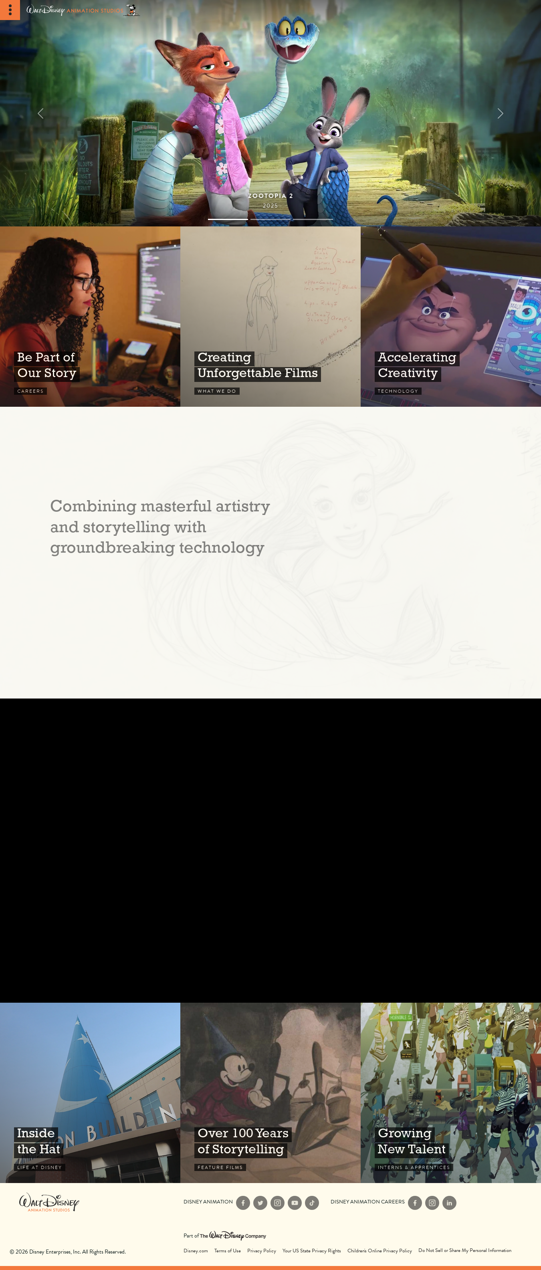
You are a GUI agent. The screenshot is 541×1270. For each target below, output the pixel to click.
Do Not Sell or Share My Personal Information (464, 1251)
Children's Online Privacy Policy (379, 1251)
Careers (90, 316)
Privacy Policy (261, 1251)
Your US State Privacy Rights (312, 1251)
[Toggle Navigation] (10, 10)
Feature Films (270, 1093)
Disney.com (196, 1251)
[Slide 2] (313, 219)
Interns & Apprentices (451, 1093)
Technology (451, 316)
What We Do (270, 316)
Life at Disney (90, 1093)
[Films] (270, 113)
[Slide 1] (270, 219)
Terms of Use (227, 1251)
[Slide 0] (228, 219)
